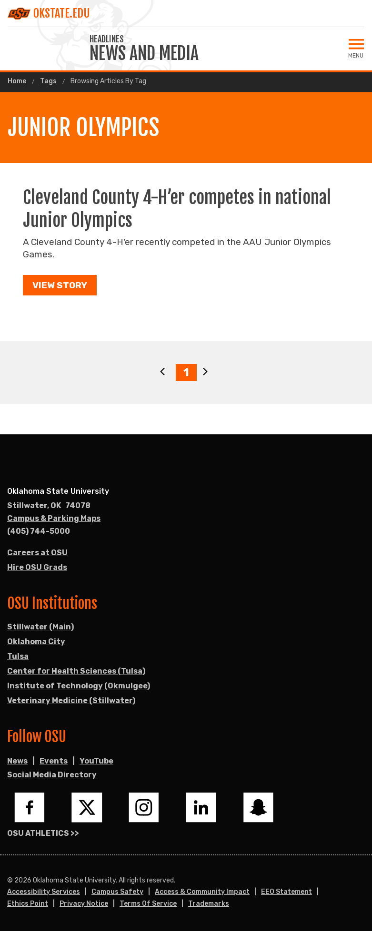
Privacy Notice (84, 904)
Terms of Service (148, 904)
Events (54, 760)
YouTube (96, 760)
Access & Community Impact (202, 892)
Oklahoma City (36, 641)
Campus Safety (117, 892)
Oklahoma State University (58, 491)
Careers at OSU (37, 552)
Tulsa (18, 656)
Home (17, 81)
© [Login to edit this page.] (10, 880)
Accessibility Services (43, 892)
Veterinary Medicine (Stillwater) (71, 700)
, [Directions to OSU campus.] (48, 505)
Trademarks (208, 904)
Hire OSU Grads (37, 567)
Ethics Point (27, 904)
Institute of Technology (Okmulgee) (78, 685)
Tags (48, 81)
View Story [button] (59, 285)
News (17, 760)
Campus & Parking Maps (54, 518)
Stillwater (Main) (40, 626)
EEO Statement (286, 892)
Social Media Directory (52, 774)
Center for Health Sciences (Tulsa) (76, 671)
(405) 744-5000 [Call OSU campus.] (38, 531)
